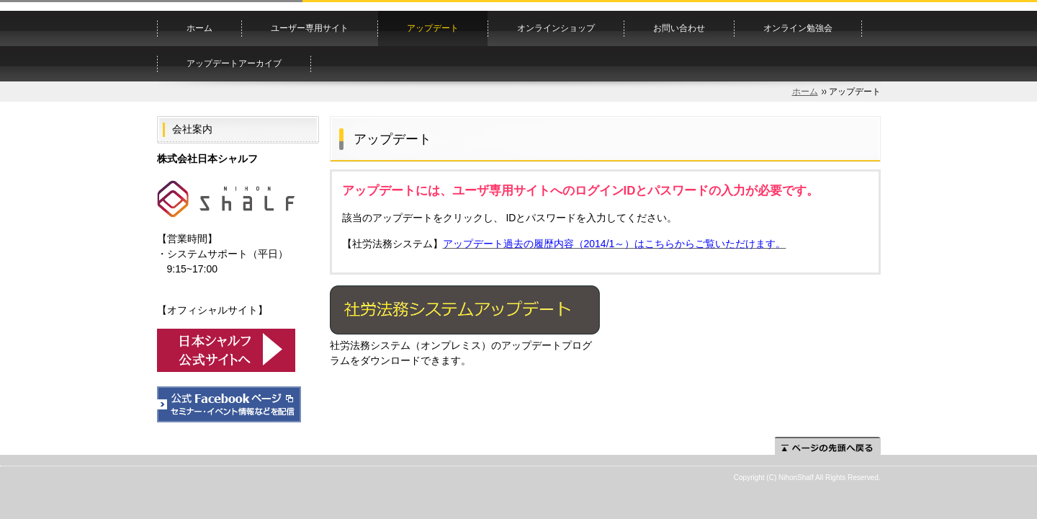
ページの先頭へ (828, 446)
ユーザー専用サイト (310, 28)
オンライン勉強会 (797, 28)
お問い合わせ (679, 28)
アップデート (433, 28)
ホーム (199, 28)
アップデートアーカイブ (234, 63)
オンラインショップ (556, 28)
